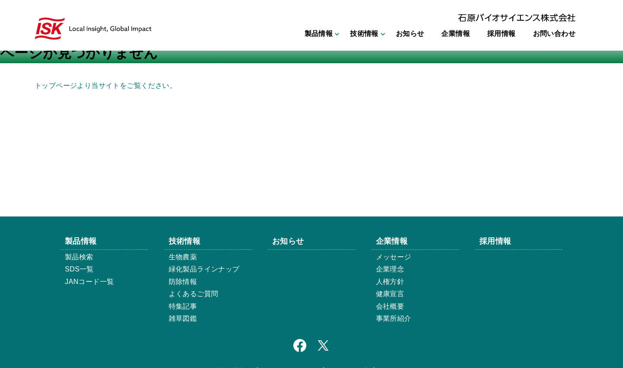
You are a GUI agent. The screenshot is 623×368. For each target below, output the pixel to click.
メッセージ (393, 257)
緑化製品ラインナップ (204, 269)
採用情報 (501, 33)
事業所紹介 (393, 318)
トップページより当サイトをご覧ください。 (106, 85)
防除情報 (183, 281)
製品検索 (79, 257)
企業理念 (390, 269)
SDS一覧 (79, 269)
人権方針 (390, 281)
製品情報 (319, 33)
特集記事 (183, 306)
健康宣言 (390, 293)
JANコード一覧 (89, 281)
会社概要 (390, 306)
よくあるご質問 (193, 293)
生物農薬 (183, 257)
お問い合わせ (554, 33)
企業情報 (455, 33)
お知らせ (410, 33)
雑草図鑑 (183, 318)
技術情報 (364, 33)
